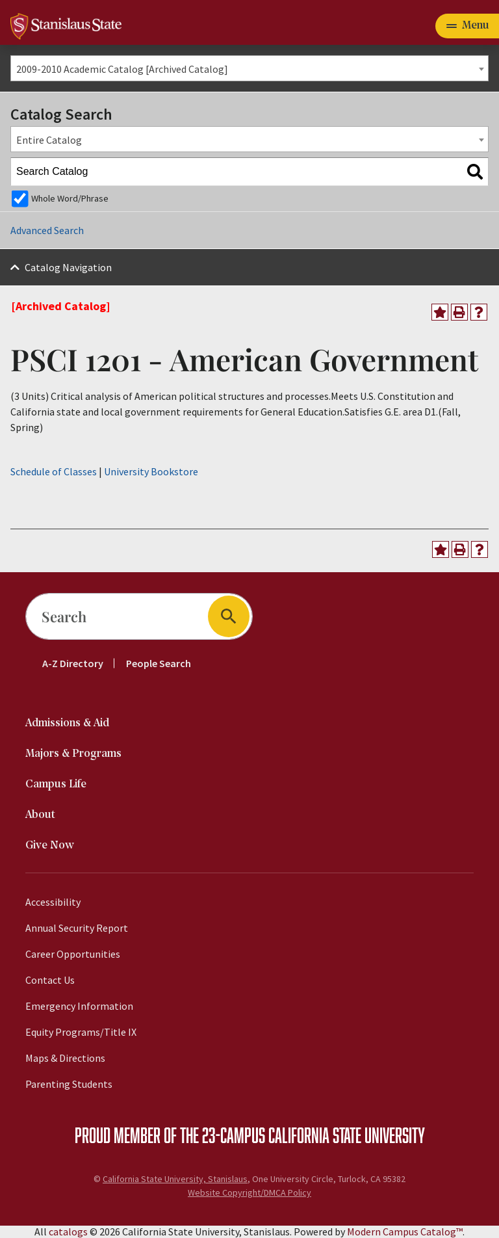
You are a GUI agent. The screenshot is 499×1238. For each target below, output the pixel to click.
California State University (346, 1134)
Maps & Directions (65, 1057)
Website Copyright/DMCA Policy (249, 1192)
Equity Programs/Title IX (80, 1031)
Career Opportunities (72, 953)
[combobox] (249, 68)
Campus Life (55, 784)
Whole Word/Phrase (70, 198)
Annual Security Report (76, 927)
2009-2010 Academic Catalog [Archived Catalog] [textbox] (122, 68)
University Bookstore (151, 471)
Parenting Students (68, 1083)
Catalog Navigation (68, 267)
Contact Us (50, 979)
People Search (158, 663)
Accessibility (53, 901)
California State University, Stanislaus (175, 1179)
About (40, 815)
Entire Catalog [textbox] (49, 139)
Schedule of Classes (53, 471)
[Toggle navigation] (467, 26)
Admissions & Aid (67, 723)
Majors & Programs (73, 754)
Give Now (49, 845)
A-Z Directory (72, 663)
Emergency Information (79, 1005)
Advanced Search (47, 230)
